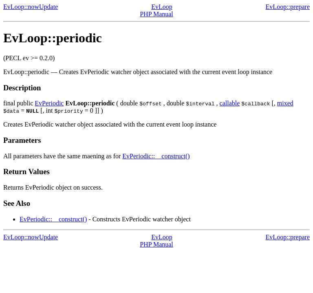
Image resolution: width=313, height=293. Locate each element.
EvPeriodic (49, 103)
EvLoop (161, 6)
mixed (285, 103)
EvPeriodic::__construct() (156, 156)
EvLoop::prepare (288, 6)
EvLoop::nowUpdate (30, 6)
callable (230, 103)
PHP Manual (156, 14)
